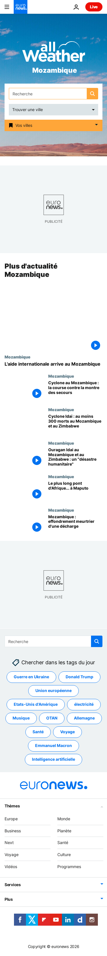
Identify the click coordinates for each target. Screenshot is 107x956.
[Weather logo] (53, 53)
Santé (62, 842)
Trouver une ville (27, 109)
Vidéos (11, 866)
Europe (11, 818)
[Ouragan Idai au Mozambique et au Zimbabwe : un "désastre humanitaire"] (75, 457)
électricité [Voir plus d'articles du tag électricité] (84, 704)
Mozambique (18, 356)
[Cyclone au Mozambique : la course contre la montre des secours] (75, 390)
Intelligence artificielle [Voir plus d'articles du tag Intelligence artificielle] (53, 759)
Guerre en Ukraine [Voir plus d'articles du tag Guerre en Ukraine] (31, 676)
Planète (64, 830)
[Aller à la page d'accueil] (20, 7)
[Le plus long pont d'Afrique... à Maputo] (75, 491)
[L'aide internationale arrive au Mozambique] (53, 364)
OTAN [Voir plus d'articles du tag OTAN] (51, 717)
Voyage (12, 854)
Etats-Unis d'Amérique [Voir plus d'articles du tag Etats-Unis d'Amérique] (36, 704)
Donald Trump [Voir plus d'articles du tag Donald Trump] (79, 676)
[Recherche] (53, 93)
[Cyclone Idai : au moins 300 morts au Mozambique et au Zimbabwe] (75, 424)
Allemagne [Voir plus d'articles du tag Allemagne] (84, 717)
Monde (63, 818)
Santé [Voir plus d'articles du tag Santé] (38, 731)
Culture (64, 854)
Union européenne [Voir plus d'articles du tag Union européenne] (53, 690)
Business (13, 830)
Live (94, 6)
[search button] (92, 93)
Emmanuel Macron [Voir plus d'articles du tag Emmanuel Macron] (53, 745)
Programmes (69, 866)
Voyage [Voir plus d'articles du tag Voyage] (67, 731)
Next (9, 842)
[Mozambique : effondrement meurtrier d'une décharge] (75, 524)
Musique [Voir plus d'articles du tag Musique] (21, 717)
